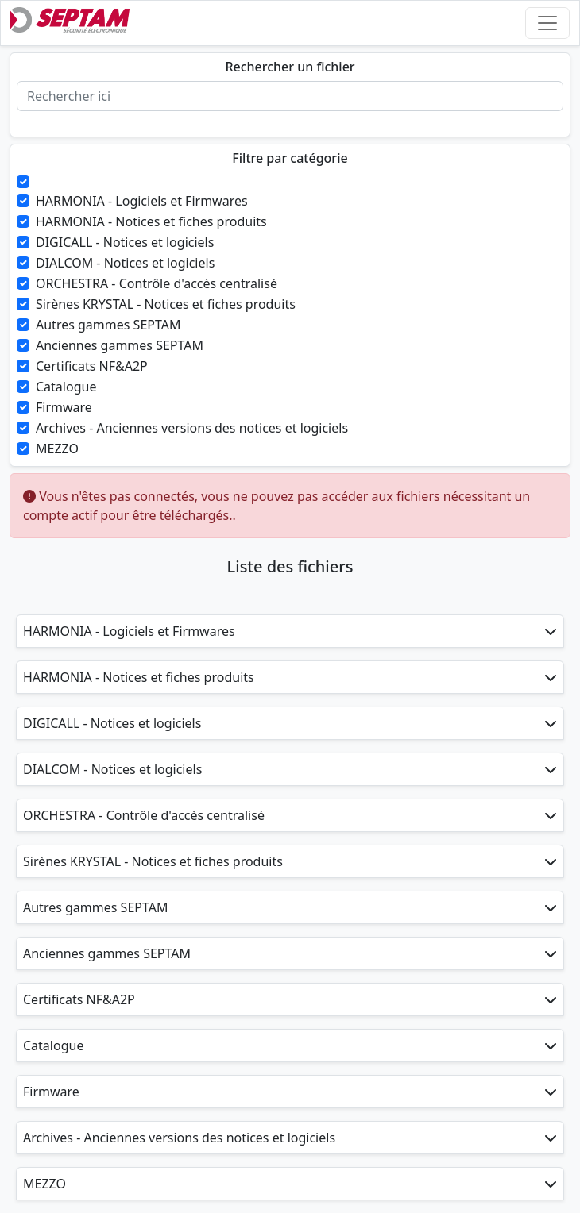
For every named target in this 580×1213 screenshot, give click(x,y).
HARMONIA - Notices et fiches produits (151, 221)
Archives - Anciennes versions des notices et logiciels (192, 428)
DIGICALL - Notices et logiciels (125, 242)
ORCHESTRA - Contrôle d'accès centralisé (156, 283)
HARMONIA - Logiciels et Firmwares (142, 201)
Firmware (64, 407)
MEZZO (57, 448)
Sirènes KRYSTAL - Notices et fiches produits (166, 304)
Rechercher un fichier (289, 67)
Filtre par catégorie (289, 158)
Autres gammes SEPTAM (108, 324)
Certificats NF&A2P (92, 366)
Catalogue (66, 386)
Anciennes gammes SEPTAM (119, 345)
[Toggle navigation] (547, 23)
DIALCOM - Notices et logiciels (125, 262)
